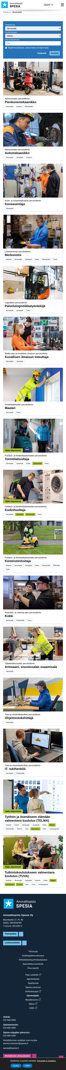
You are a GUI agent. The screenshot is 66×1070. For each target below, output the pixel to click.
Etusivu (6, 12)
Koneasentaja (15, 204)
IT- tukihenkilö (15, 769)
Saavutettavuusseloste (33, 964)
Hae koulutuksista (12, 40)
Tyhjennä (41, 53)
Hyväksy (16, 1066)
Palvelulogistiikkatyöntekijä (25, 306)
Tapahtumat (33, 983)
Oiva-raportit (33, 968)
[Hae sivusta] (56, 4)
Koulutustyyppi (11, 32)
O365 (33, 1008)
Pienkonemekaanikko (20, 102)
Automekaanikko (17, 153)
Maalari (10, 408)
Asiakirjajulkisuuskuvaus (33, 956)
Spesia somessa (33, 987)
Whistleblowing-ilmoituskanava (33, 960)
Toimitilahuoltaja (17, 459)
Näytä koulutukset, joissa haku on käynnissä (28, 48)
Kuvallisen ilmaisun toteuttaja (27, 357)
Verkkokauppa (33, 991)
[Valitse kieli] (48, 4)
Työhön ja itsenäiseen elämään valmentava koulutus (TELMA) (27, 818)
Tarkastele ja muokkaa (46, 1061)
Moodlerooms (33, 1000)
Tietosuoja (33, 951)
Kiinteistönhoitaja (18, 561)
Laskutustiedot (12, 943)
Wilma (33, 1004)
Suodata (55, 53)
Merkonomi (13, 255)
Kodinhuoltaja (15, 510)
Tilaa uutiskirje (33, 975)
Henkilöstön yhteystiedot (17, 1056)
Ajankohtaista (33, 979)
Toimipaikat (10, 934)
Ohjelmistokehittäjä (19, 718)
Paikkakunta (10, 25)
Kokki (9, 616)
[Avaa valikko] (62, 4)
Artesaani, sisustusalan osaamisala (31, 667)
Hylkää (27, 1066)
